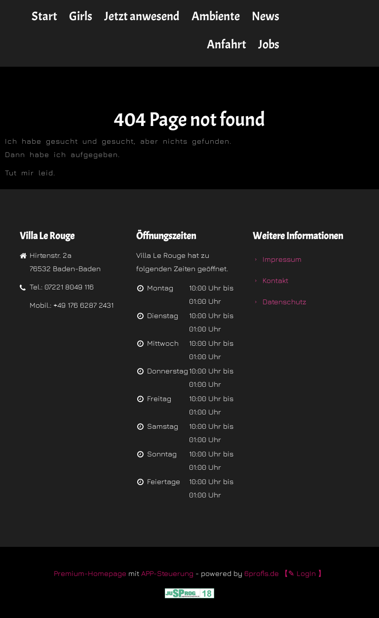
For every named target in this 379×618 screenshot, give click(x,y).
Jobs (268, 45)
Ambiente (215, 16)
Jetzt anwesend (142, 16)
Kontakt (275, 280)
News (265, 16)
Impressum (282, 259)
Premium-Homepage (90, 573)
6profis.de (261, 573)
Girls (80, 16)
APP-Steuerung (167, 573)
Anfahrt (226, 45)
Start (44, 16)
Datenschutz (284, 301)
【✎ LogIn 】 (303, 573)
